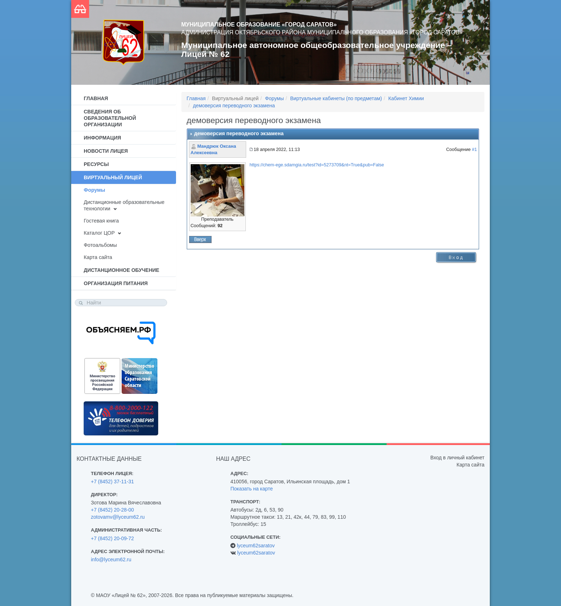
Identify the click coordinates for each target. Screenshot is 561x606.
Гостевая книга (101, 221)
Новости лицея (106, 151)
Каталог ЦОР (99, 233)
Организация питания (116, 283)
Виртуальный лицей (113, 177)
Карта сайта (98, 257)
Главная (96, 98)
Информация (102, 138)
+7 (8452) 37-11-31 (112, 481)
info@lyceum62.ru (111, 559)
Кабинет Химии (406, 98)
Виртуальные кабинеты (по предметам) (336, 98)
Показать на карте (251, 489)
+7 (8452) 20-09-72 (112, 538)
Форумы (94, 190)
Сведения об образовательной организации (110, 118)
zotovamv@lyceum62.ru (118, 517)
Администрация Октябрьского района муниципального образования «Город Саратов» (322, 32)
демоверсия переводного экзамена (234, 105)
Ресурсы (96, 164)
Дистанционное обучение (121, 270)
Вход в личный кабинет (457, 457)
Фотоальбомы (100, 245)
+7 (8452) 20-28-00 (112, 510)
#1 (474, 149)
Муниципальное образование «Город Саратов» (259, 24)
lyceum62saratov (256, 545)
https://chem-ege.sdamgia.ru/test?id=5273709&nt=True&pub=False (317, 164)
